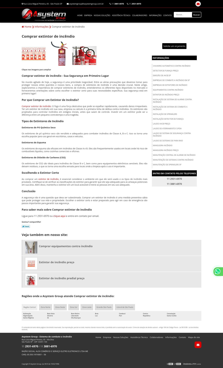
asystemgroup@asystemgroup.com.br (85, 3)
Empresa (88, 15)
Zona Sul (73, 307)
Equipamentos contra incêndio (168, 90)
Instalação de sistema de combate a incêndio (170, 108)
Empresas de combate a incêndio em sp (171, 80)
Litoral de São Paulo (125, 307)
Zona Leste (86, 307)
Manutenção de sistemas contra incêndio (173, 160)
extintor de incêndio (48, 179)
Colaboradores (139, 15)
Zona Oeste (60, 307)
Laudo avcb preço (161, 123)
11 (117, 3)
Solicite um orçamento (174, 46)
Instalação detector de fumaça (168, 119)
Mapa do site (194, 337)
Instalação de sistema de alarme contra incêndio (172, 100)
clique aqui (59, 216)
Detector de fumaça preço (166, 70)
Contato (167, 15)
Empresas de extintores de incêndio (170, 85)
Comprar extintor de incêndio (36, 106)
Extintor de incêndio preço (166, 94)
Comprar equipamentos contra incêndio (66, 246)
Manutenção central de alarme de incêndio (174, 155)
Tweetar (26, 226)
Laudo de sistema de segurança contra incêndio (172, 134)
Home (80, 15)
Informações (155, 15)
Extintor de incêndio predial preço (62, 278)
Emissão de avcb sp (162, 75)
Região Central (29, 307)
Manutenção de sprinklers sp (167, 164)
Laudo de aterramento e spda (167, 128)
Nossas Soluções (102, 15)
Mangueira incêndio (162, 145)
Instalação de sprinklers (165, 114)
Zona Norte (45, 307)
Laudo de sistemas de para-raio (168, 140)
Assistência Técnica (121, 15)
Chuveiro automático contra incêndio (172, 66)
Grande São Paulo (104, 307)
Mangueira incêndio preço (166, 150)
